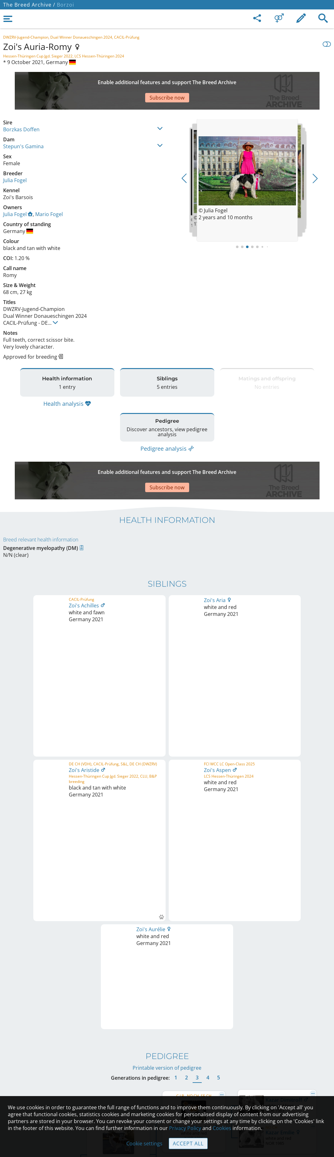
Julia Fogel (15, 158)
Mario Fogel (49, 192)
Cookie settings (144, 1143)
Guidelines (167, 1077)
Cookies (167, 1090)
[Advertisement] (155, 80)
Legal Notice (167, 1038)
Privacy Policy (185, 1128)
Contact (167, 1051)
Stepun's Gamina (23, 124)
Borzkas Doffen (21, 107)
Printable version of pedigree (167, 679)
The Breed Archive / (29, 4)
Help (167, 1064)
